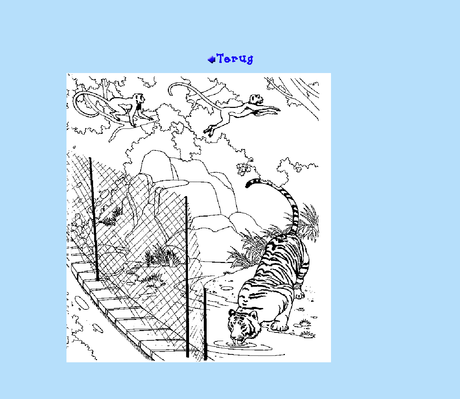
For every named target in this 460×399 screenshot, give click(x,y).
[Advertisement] (230, 29)
